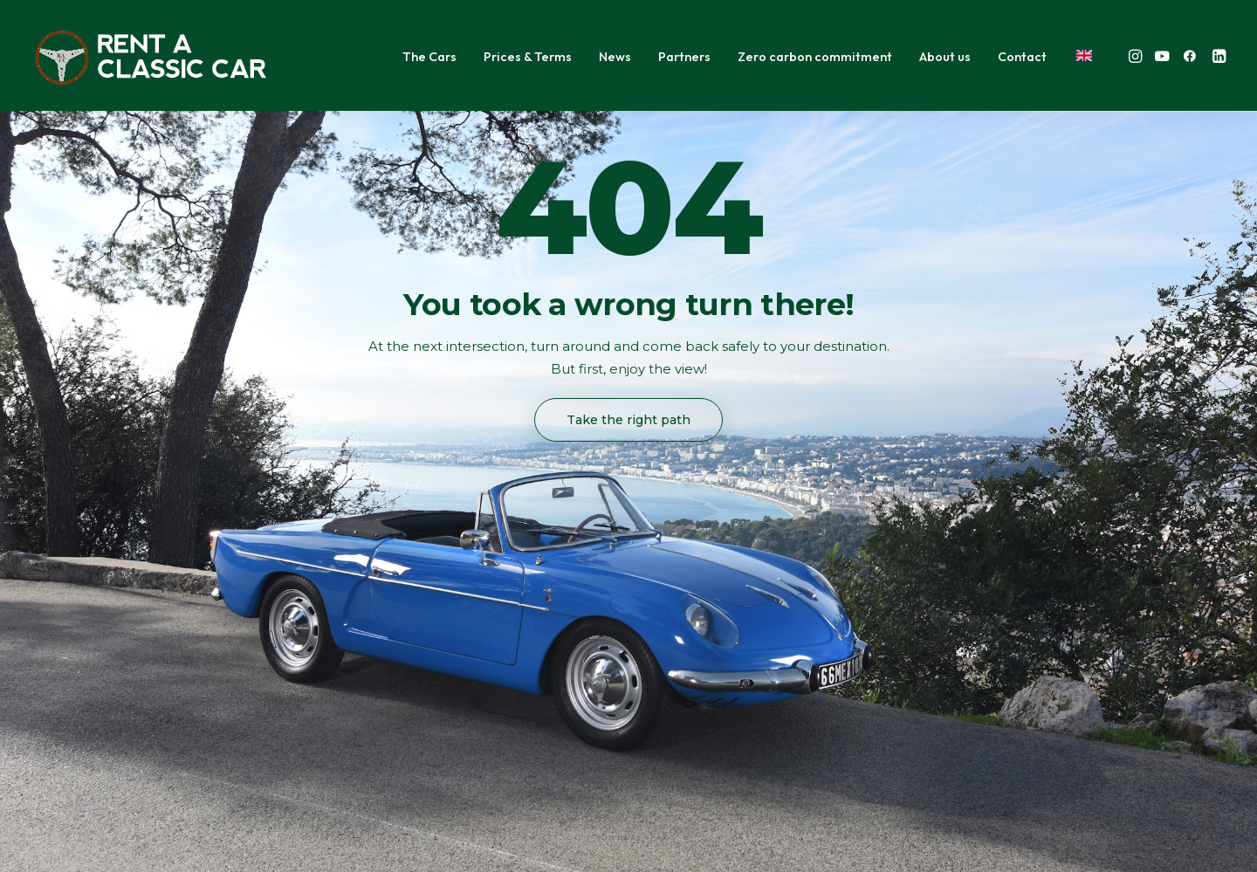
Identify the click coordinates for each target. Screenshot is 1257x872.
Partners (684, 56)
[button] (1137, 55)
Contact (1022, 56)
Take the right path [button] (628, 420)
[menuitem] (429, 57)
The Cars (429, 56)
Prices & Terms (528, 56)
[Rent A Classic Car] (151, 55)
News (615, 56)
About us (945, 56)
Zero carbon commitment (815, 56)
